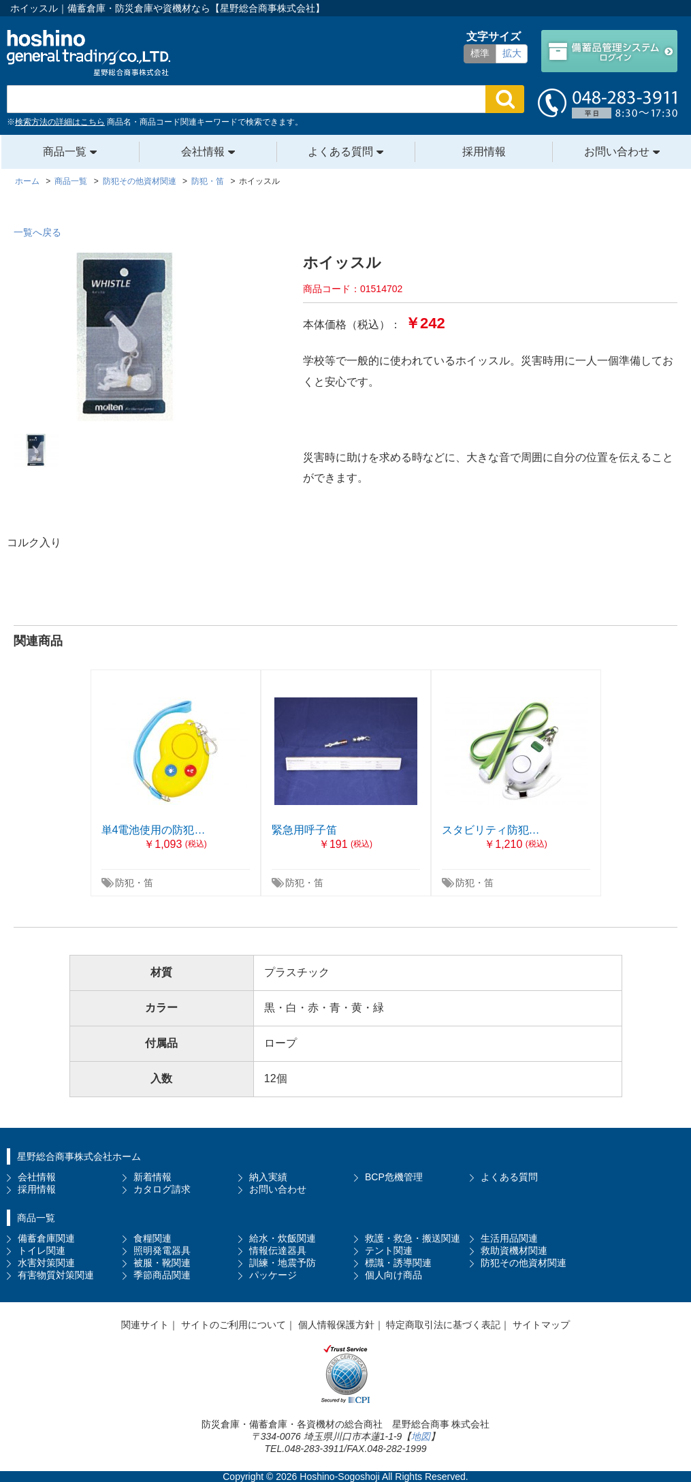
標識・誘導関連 (398, 1262)
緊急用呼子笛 (304, 830)
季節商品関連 (162, 1275)
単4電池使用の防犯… (153, 830)
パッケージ (273, 1275)
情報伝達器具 (277, 1250)
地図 (420, 1436)
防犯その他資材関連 (523, 1262)
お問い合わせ (616, 151)
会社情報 (203, 151)
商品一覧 (64, 151)
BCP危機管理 (394, 1176)
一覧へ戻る (37, 232)
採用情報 (484, 151)
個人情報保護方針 (336, 1324)
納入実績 (268, 1176)
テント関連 (389, 1250)
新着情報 (152, 1176)
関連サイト (145, 1324)
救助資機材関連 (514, 1250)
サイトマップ (541, 1324)
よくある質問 (340, 151)
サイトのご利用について (233, 1324)
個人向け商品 (393, 1275)
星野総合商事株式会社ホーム (79, 1156)
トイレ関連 (41, 1250)
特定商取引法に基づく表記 (443, 1324)
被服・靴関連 (162, 1262)
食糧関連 (152, 1238)
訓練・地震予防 (282, 1262)
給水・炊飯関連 (282, 1238)
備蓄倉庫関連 (46, 1238)
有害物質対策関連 (56, 1275)
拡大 (511, 53)
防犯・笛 (134, 882)
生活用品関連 (509, 1238)
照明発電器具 (162, 1250)
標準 (479, 53)
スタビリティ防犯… (491, 830)
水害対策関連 (46, 1262)
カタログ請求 (162, 1189)
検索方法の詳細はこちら (60, 122)
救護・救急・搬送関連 (412, 1238)
